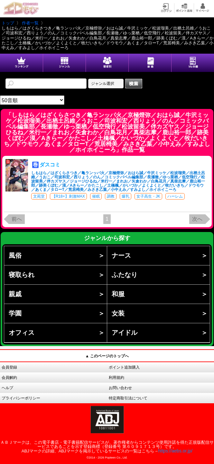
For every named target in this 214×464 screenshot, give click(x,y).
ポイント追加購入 (124, 367)
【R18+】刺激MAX (68, 196)
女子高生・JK (148, 196)
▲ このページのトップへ (107, 356)
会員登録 (9, 367)
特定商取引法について (128, 398)
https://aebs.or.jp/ (175, 450)
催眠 (96, 196)
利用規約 (116, 377)
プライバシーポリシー (21, 398)
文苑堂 (39, 196)
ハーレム (175, 196)
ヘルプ (7, 388)
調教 (111, 196)
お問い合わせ (120, 388)
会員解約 (9, 377)
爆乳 (125, 196)
